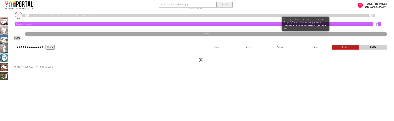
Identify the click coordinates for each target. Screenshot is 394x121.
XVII (77, 16)
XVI (71, 16)
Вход (369, 4)
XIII (52, 16)
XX (98, 16)
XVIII (84, 16)
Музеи (248, 47)
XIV (58, 16)
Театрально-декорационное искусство (4, 67)
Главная (19, 24)
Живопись (4, 21)
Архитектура (4, 39)
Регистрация (380, 4)
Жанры (314, 47)
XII (46, 16)
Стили (28, 24)
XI (40, 16)
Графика (4, 30)
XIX (91, 16)
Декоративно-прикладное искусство (4, 57)
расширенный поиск (196, 8)
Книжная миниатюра (4, 76)
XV (65, 16)
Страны (216, 47)
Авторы (280, 47)
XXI (104, 16)
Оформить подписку (375, 7)
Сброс (373, 47)
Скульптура (4, 48)
